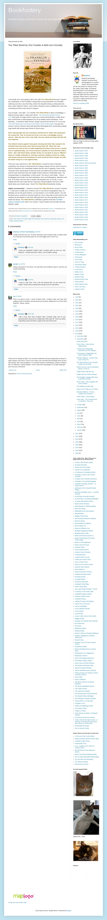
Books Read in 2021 (81, 210)
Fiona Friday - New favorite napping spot (85, 345)
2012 (77, 433)
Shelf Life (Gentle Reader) (83, 668)
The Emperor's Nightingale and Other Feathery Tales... (87, 354)
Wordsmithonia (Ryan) (82, 726)
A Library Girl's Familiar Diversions (86, 479)
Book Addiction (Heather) (83, 523)
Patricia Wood (79, 282)
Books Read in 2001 (81, 160)
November (80, 339)
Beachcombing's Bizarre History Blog (87, 738)
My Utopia (78, 626)
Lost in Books (79, 611)
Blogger (68, 910)
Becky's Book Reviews (82, 504)
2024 (77, 302)
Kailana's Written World (82, 596)
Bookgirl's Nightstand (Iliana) (84, 531)
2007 (77, 447)
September (80, 407)
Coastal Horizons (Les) (82, 557)
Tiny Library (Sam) (81, 708)
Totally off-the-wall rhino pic (85, 371)
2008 (77, 445)
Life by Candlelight (81, 606)
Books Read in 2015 (81, 195)
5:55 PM (37, 232)
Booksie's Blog (79, 547)
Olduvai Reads (79, 631)
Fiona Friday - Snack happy (85, 396)
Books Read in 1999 (81, 156)
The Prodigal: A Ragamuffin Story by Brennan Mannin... (87, 378)
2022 (77, 308)
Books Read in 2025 (81, 219)
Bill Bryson (78, 245)
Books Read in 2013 (81, 190)
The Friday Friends (81, 688)
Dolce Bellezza (79, 569)
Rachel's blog (79, 640)
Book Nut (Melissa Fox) (82, 528)
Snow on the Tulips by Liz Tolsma (87, 389)
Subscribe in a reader (80, 227)
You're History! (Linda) (82, 728)
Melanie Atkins (79, 277)
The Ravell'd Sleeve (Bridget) (84, 696)
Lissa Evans (79, 269)
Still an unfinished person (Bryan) (85, 670)
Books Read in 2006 (81, 173)
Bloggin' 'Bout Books (81, 516)
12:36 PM (22, 264)
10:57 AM (31, 314)
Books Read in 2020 (81, 207)
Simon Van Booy (80, 286)
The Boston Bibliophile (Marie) (84, 686)
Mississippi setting (55, 219)
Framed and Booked (81, 582)
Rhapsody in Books (81, 655)
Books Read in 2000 (81, 158)
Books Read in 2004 (81, 168)
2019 (77, 317)
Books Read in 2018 (81, 202)
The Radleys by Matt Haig (85, 386)
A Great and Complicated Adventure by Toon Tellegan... (87, 349)
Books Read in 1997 (81, 151)
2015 (77, 328)
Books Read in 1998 (81, 153)
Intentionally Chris (80, 743)
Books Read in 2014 (81, 192)
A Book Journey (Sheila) (82, 467)
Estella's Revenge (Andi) (83, 574)
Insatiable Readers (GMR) (83, 594)
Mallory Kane (79, 272)
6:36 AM (19, 296)
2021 (77, 311)
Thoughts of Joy (80, 703)
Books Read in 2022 (81, 212)
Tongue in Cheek (80, 711)
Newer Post (12, 370)
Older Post (63, 370)
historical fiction (45, 219)
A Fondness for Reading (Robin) (85, 472)
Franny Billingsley (80, 254)
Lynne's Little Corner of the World (85, 616)
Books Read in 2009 (81, 180)
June (78, 416)
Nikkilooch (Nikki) (80, 628)
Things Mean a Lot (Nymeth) (84, 701)
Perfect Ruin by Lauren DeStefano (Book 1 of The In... (88, 368)
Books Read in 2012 (81, 187)
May (78, 418)
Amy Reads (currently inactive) (85, 496)
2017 (77, 322)
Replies (17, 244)
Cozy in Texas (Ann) (81, 562)
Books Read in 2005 (81, 170)
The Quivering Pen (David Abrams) (86, 693)
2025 (77, 300)
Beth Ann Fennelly (22, 219)
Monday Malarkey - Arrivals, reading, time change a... (85, 392)
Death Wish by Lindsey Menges (87, 374)
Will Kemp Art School (81, 764)
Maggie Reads (79, 618)
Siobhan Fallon (79, 289)
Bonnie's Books (80, 521)
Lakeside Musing (80, 599)
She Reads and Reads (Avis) (84, 665)
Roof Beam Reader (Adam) (83, 660)
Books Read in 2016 (81, 197)
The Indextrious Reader (82, 691)
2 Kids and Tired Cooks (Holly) (84, 736)
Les (14, 296)
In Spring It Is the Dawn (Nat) (84, 591)
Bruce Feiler (79, 247)
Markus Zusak (79, 274)
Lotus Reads (79, 613)
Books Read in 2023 (81, 215)
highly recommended (34, 219)
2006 (77, 450)
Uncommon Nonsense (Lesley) (85, 717)
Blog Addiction (79, 513)
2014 (77, 331)
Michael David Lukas (81, 279)
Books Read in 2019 (81, 205)
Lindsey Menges (80, 267)
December (80, 336)
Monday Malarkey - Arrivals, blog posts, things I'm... (87, 359)
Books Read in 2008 (81, 178)
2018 (77, 319)
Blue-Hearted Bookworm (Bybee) (85, 518)
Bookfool (21, 247)
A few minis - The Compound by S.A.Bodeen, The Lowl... (87, 400)
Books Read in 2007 (81, 175)
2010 (77, 439)
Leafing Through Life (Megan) (84, 601)
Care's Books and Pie (82, 550)
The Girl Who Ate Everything (84, 759)
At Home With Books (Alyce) (84, 501)
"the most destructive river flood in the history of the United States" (31, 124)
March (79, 424)
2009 (77, 442)
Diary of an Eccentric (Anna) (84, 564)
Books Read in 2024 (81, 217)
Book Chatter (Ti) (80, 526)
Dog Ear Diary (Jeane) (82, 567)
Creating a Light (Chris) (82, 741)
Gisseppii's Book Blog (82, 584)
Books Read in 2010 (81, 183)
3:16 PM (30, 280)
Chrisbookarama (80, 554)
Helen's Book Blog (81, 586)
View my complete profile (81, 103)
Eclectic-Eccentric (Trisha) (83, 572)
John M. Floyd (79, 262)
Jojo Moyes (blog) (80, 264)
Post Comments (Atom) (24, 373)
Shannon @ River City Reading (23, 232)
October (80, 404)
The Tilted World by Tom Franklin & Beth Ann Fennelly (87, 363)
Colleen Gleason (80, 250)
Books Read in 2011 (81, 185)
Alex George (79, 242)
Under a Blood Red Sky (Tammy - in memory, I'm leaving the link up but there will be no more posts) (86, 721)
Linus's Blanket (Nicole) (82, 608)
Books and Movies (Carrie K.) (84, 535)
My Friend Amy (79, 623)
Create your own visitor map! (17, 902)
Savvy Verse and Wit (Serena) (84, 663)
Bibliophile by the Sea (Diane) (84, 511)
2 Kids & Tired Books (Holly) (84, 462)
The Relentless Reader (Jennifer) (85, 698)
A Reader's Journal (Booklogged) (85, 481)
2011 (77, 436)
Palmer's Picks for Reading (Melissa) (86, 633)
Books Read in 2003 (81, 165)
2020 (77, 314)
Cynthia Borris (79, 252)
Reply (15, 239)
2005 (77, 453)
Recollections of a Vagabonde (84, 653)
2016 (77, 325)
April (78, 421)
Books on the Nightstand (83, 542)
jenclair (15, 264)
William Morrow (18, 221)
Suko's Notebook (80, 679)
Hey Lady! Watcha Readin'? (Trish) (86, 589)
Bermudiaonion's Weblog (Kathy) (85, 506)
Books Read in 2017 (81, 200)
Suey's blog (78, 677)
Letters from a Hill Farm (82, 604)
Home (38, 370)
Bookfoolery (24, 10)
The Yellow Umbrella (81, 762)
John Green (78, 259)
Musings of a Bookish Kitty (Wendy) (86, 621)
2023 (77, 305)
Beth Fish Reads (80, 509)
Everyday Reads (80, 577)
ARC (14, 219)
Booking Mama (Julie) (82, 533)
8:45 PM (30, 247)
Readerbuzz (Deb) (81, 646)
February (80, 427)
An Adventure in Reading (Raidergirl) (86, 499)
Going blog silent (82, 341)
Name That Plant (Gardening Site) (86, 754)
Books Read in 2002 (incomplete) (85, 163)
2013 (77, 333)
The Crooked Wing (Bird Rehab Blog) (87, 757)
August (79, 410)
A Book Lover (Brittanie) (82, 470)
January (80, 430)
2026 (77, 297)
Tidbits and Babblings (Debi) (84, 706)
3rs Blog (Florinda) (81, 465)
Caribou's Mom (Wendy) (82, 552)
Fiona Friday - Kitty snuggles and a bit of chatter (87, 382)
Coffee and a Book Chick (83, 559)
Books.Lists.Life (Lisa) (82, 545)
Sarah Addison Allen (81, 284)
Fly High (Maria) (80, 579)
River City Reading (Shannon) (84, 658)
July (78, 413)
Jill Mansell (78, 257)
